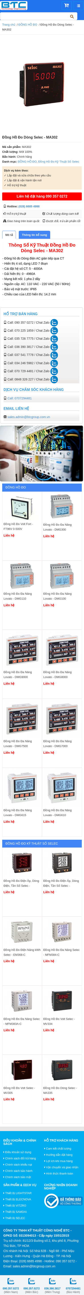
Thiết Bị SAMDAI (15, 1211)
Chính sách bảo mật (17, 1177)
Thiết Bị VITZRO (14, 1205)
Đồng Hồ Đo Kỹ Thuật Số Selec (58, 161)
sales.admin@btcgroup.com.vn (29, 417)
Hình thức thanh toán (58, 1173)
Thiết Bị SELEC (14, 1218)
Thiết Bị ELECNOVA (17, 1199)
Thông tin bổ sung (34, 235)
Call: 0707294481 (20, 398)
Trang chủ (8, 24)
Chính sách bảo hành (17, 1170)
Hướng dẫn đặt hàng (58, 1154)
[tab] (9, 235)
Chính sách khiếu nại (17, 1164)
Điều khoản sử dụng (17, 1152)
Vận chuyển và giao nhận (61, 1167)
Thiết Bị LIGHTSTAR (17, 1193)
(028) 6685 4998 (29, 206)
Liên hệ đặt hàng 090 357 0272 (42, 196)
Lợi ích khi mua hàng (58, 1161)
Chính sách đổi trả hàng (19, 1158)
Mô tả (9, 235)
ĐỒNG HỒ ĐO (27, 24)
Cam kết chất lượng (57, 1148)
